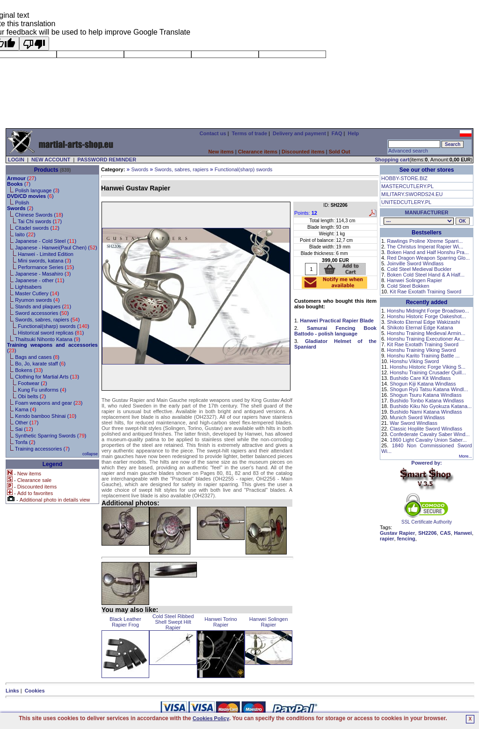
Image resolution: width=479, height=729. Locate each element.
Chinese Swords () (39, 215)
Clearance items (257, 151)
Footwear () (32, 383)
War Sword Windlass (413, 423)
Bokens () (29, 370)
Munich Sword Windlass (417, 417)
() (21, 178)
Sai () (24, 429)
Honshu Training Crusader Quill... (428, 372)
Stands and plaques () (43, 306)
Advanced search (408, 150)
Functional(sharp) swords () (53, 326)
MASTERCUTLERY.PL (407, 186)
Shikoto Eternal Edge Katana (420, 327)
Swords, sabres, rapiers (181, 169)
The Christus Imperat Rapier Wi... (425, 246)
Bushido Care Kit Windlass (420, 378)
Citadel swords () (37, 228)
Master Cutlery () (37, 293)
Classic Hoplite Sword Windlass (426, 428)
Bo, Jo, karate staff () (40, 363)
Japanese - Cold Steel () (45, 241)
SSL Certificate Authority (426, 520)
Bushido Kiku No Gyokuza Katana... (431, 406)
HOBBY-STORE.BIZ (404, 178)
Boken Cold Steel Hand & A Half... (425, 274)
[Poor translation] (34, 43)
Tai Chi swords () (40, 221)
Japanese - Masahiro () (43, 274)
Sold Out (339, 151)
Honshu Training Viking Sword (421, 350)
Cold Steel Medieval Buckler (419, 269)
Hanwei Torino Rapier (220, 621)
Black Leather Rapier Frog (125, 621)
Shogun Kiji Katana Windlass (423, 383)
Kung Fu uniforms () (42, 390)
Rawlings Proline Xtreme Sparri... (425, 241)
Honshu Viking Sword (414, 361)
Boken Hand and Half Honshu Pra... (428, 252)
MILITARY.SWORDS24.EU (412, 194)
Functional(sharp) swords (244, 169)
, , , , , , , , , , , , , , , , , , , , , (419, 221)
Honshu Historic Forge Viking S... (427, 367)
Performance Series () (46, 267)
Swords (139, 169)
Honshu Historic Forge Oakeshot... (426, 316)
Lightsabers (28, 287)
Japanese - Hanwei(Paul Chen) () (56, 247)
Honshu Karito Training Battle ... (423, 355)
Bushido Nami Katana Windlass (426, 412)
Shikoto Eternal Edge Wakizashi (423, 322)
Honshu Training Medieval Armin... (426, 333)
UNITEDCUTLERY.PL (406, 202)
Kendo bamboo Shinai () (45, 416)
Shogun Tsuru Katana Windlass (425, 395)
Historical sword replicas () (51, 332)
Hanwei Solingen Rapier (268, 621)
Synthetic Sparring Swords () (50, 435)
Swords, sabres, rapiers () (47, 319)
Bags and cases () (37, 357)
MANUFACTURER (427, 212)
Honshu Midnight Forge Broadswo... (428, 310)
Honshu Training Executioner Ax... (425, 339)
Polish (22, 202)
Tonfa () (25, 442)
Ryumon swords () (37, 300)
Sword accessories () (42, 313)
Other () (26, 422)
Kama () (25, 409)
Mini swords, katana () (44, 260)
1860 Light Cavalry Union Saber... (428, 440)
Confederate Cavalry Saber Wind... (430, 434)
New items (220, 151)
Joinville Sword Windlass (415, 263)
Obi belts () (32, 396)
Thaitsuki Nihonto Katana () (47, 339)
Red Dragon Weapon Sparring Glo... (428, 258)
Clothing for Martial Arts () (47, 376)
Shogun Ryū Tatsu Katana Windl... (429, 389)
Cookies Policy (211, 718)
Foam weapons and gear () (48, 403)
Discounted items (303, 151)
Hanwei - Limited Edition (45, 254)
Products (46, 170)
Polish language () (37, 190)
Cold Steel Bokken (408, 286)
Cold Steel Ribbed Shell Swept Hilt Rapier (173, 621)
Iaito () (25, 234)
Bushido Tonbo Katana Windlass (427, 400)
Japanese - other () (39, 280)
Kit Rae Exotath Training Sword (425, 291)
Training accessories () (42, 449)
